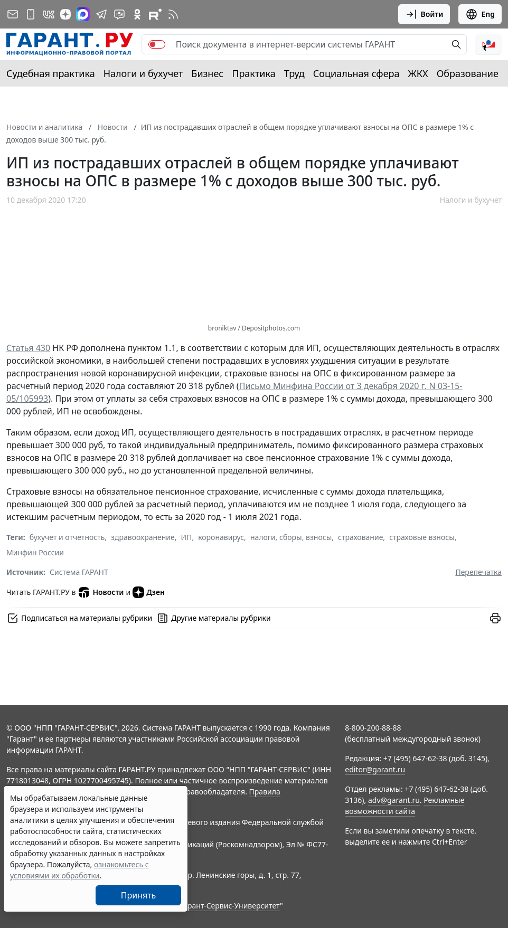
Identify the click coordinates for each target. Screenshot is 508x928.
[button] (488, 44)
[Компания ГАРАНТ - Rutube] (155, 14)
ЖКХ (418, 73)
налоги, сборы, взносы (291, 537)
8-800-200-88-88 (373, 728)
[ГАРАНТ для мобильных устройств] (30, 14)
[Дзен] (65, 14)
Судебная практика (50, 73)
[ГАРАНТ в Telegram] (101, 14)
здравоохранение (143, 537)
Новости (101, 592)
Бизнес (207, 73)
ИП (186, 537)
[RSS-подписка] (173, 14)
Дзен (149, 592)
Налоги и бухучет (143, 73)
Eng (480, 14)
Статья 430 (28, 348)
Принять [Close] (138, 895)
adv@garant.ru (394, 800)
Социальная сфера (356, 73)
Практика (253, 73)
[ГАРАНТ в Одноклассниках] (137, 14)
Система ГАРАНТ (79, 572)
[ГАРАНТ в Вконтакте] (48, 14)
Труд (294, 73)
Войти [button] (424, 14)
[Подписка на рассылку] (12, 14)
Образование (467, 73)
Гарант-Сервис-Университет (230, 906)
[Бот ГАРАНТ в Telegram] (119, 14)
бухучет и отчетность (67, 537)
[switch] (156, 44)
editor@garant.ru (375, 769)
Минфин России (35, 552)
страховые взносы (422, 537)
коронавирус (221, 537)
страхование (360, 537)
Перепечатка (478, 572)
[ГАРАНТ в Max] (83, 14)
